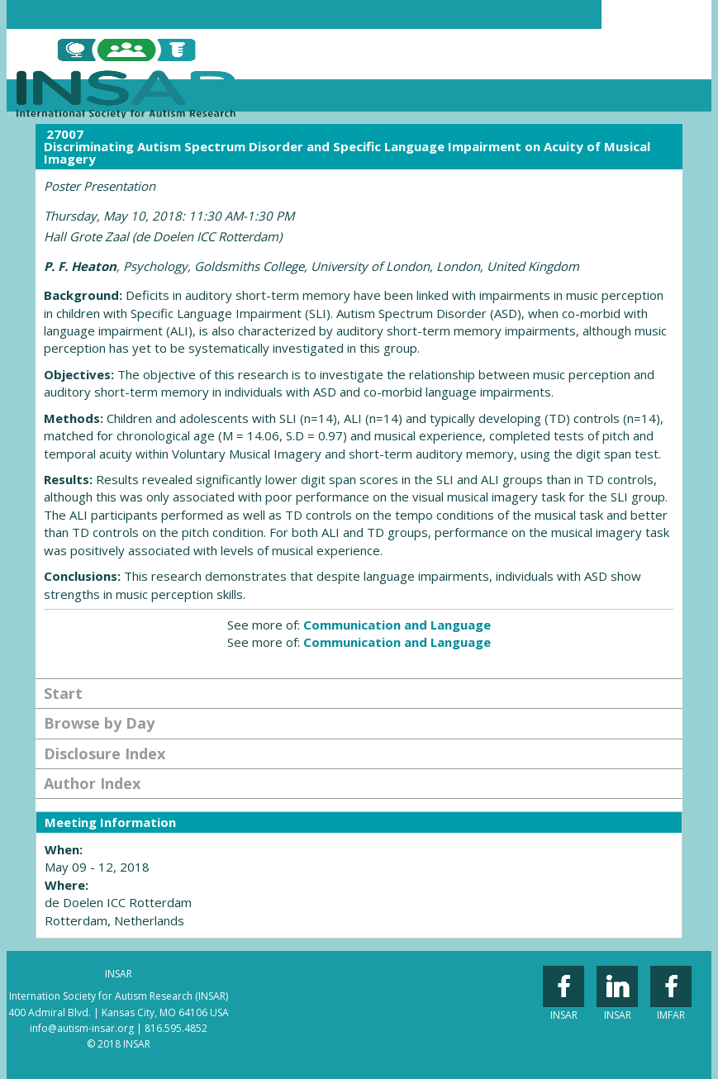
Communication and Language (397, 624)
